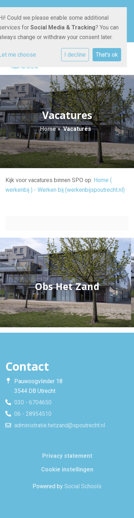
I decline (75, 54)
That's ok (107, 54)
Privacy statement (67, 455)
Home (48, 128)
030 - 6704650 (32, 402)
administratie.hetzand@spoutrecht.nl (59, 425)
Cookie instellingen (67, 469)
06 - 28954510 (32, 413)
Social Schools (82, 486)
